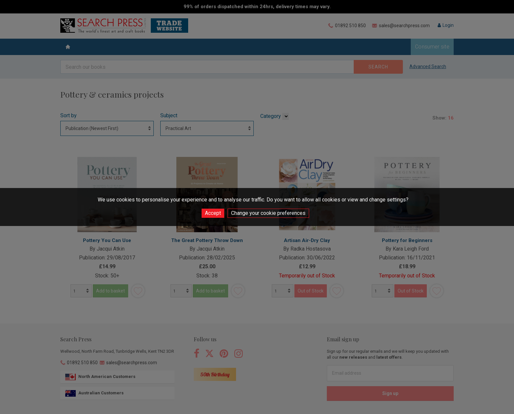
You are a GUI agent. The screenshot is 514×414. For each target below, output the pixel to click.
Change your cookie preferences (268, 213)
